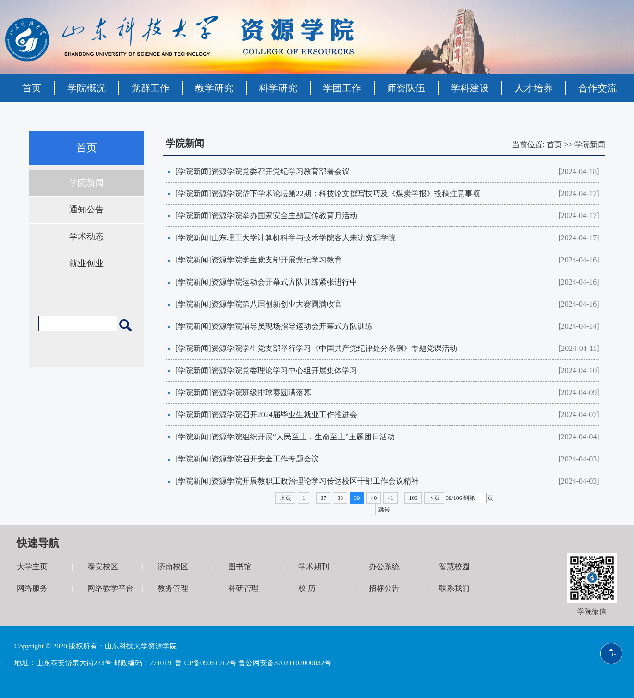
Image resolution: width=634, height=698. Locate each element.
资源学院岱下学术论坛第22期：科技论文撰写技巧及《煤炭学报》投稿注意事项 (345, 193)
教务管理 (173, 588)
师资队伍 (406, 88)
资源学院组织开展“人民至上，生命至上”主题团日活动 (303, 437)
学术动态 (86, 236)
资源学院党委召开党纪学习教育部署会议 (280, 171)
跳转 (384, 509)
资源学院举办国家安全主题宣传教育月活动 (284, 216)
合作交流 (597, 88)
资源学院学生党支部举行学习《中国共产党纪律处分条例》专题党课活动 (334, 348)
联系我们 (454, 588)
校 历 (307, 588)
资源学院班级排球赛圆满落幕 (261, 392)
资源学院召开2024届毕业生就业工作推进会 (284, 415)
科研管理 (243, 588)
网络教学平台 (110, 588)
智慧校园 (454, 566)
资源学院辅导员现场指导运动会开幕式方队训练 (292, 326)
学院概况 (86, 88)
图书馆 (239, 566)
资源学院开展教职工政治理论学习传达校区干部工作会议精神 (315, 481)
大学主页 (32, 566)
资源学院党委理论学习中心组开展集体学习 (284, 370)
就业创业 (86, 263)
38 (340, 498)
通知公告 (86, 209)
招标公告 (384, 588)
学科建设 (470, 88)
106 (413, 498)
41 (390, 498)
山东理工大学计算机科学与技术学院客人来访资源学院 (303, 238)
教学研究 (214, 88)
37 (323, 498)
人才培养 (533, 88)
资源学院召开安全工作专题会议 (265, 459)
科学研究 (278, 88)
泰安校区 (102, 566)
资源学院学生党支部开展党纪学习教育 (276, 260)
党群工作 (150, 88)
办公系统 (384, 566)
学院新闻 (86, 182)
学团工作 (342, 88)
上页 (285, 498)
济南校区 (173, 566)
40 (374, 498)
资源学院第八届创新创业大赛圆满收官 (276, 304)
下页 (434, 498)
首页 (31, 88)
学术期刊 (313, 566)
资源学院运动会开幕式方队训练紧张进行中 (284, 282)
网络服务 (32, 588)
